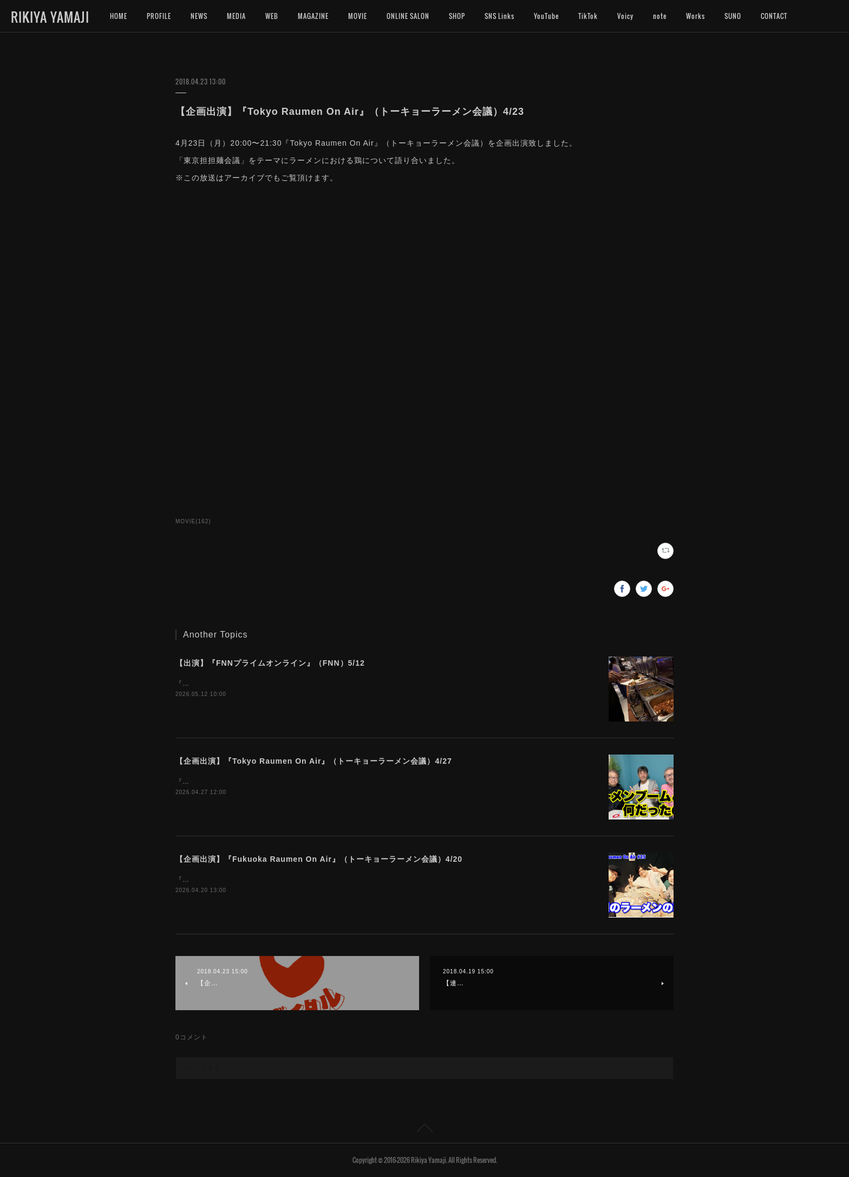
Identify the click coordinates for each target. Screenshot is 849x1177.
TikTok (588, 16)
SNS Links (499, 16)
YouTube (546, 16)
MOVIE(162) (193, 521)
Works (695, 16)
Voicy (625, 16)
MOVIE (357, 16)
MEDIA (236, 16)
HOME (118, 16)
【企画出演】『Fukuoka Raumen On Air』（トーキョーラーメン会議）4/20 (318, 859)
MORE (769, 16)
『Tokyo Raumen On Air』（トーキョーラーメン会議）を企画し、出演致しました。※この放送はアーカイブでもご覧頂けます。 (381, 781)
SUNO (732, 16)
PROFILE (159, 16)
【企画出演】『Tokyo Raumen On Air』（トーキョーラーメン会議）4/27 (313, 761)
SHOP (457, 16)
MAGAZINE (313, 16)
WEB (271, 16)
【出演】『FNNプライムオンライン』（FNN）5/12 (270, 663)
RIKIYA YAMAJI (50, 17)
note (660, 16)
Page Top (424, 1130)
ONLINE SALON (408, 16)
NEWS (199, 16)
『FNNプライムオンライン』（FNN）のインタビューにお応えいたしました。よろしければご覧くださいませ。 (352, 683)
